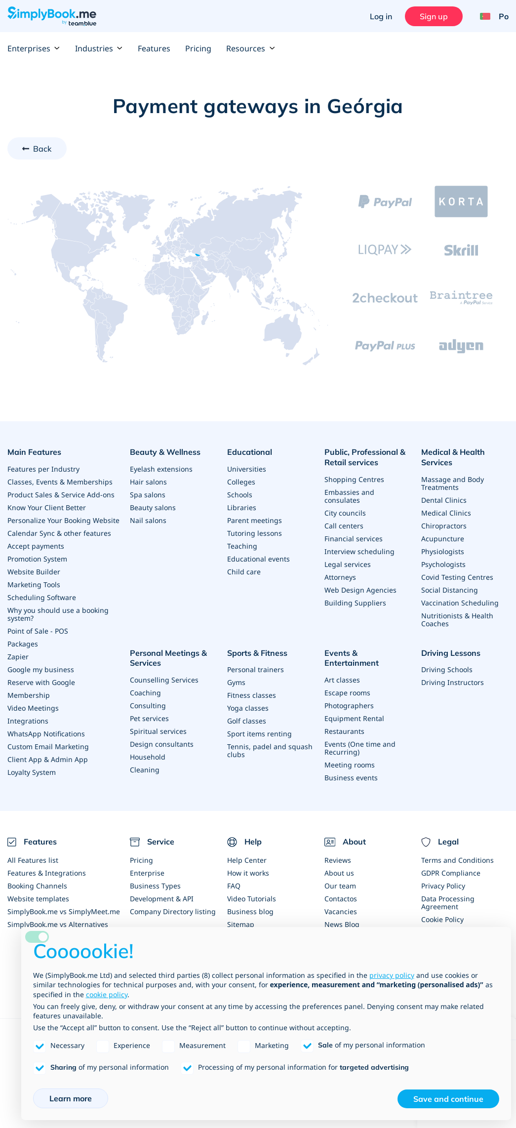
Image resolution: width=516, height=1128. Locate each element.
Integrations (27, 720)
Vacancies (340, 911)
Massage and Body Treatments (452, 483)
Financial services (353, 538)
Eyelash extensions (161, 469)
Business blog (250, 911)
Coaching (145, 692)
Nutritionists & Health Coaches (457, 619)
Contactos (340, 898)
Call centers (343, 525)
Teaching (242, 546)
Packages (22, 643)
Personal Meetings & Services (168, 658)
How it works (248, 873)
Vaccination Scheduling (460, 602)
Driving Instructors (452, 682)
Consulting (148, 705)
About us (339, 873)
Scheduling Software (41, 597)
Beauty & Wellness (165, 452)
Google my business (40, 669)
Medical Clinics (446, 513)
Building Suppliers (355, 602)
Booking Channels (37, 885)
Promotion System (37, 559)
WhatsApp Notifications (46, 733)
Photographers (349, 705)
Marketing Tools (33, 584)
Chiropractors (444, 525)
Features (154, 48)
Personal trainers (255, 669)
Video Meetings (33, 708)
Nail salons (148, 520)
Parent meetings (254, 520)
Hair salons (148, 481)
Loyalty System (31, 772)
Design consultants (162, 744)
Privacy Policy (443, 885)
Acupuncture (442, 538)
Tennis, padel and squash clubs (270, 750)
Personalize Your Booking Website (63, 520)
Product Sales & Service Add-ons (61, 494)
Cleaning (144, 769)
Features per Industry (43, 469)
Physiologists (442, 551)
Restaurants (344, 731)
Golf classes (246, 720)
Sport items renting (259, 733)
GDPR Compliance (450, 873)
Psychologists (443, 564)
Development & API (162, 898)
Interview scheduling (359, 551)
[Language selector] (491, 16)
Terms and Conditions (457, 860)
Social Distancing (449, 590)
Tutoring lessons (254, 533)
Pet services (149, 718)
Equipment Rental (354, 718)
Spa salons (147, 494)
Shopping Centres (354, 479)
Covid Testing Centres (457, 577)
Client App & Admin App (47, 759)
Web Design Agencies (360, 590)
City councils (345, 513)
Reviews (337, 860)
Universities (246, 469)
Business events (351, 777)
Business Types (155, 885)
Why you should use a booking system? (58, 614)
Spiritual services (158, 731)
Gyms (236, 682)
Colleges (241, 481)
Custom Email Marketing (48, 746)
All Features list (32, 860)
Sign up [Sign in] (434, 16)
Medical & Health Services (453, 457)
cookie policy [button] (106, 994)
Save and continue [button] (448, 1099)
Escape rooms (347, 692)
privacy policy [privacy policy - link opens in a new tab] (391, 975)
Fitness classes (251, 695)
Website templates (38, 898)
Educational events (258, 559)
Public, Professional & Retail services (364, 457)
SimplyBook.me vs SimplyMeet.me (63, 911)
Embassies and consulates (349, 496)
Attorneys (340, 577)
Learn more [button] (70, 1098)
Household (147, 757)
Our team (340, 885)
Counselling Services (164, 680)
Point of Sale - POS (37, 631)
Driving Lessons (450, 653)
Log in (381, 16)
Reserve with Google (41, 682)
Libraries (241, 507)
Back (42, 149)
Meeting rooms (349, 764)
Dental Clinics (444, 500)
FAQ (233, 885)
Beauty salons (153, 507)
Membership (28, 695)
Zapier (18, 656)
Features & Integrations (46, 873)
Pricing (198, 48)
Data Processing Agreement (448, 902)
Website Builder (33, 571)
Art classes (342, 680)
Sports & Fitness (257, 653)
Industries (99, 48)
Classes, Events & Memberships (60, 481)
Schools (239, 494)
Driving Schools (447, 669)
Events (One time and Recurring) (360, 748)
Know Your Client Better (46, 507)
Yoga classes (248, 708)
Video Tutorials (251, 898)
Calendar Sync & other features (59, 533)
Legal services (347, 564)
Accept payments (35, 546)
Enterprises (33, 48)
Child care (244, 571)
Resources (250, 48)
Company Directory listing (173, 911)
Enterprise (147, 873)
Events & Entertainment (351, 658)
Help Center (247, 860)
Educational (249, 452)
